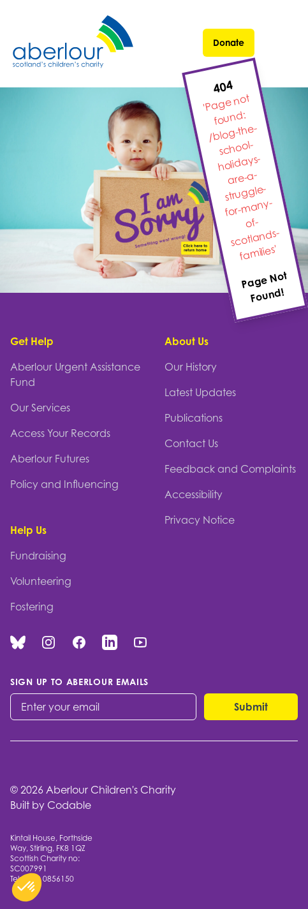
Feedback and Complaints (230, 468)
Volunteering (40, 581)
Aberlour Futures (49, 458)
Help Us (28, 530)
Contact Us (191, 443)
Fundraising (38, 555)
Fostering (32, 606)
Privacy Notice (200, 520)
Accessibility (194, 494)
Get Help (32, 341)
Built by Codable (50, 805)
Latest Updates (200, 392)
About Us (187, 341)
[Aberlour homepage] (74, 43)
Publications (194, 417)
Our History (191, 366)
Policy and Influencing (64, 484)
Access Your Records (60, 433)
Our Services (40, 407)
